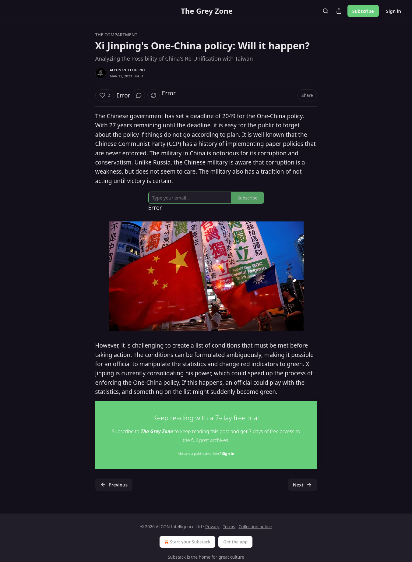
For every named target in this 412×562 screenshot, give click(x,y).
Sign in (393, 11)
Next (302, 485)
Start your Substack (186, 542)
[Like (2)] (104, 95)
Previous (114, 485)
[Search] (325, 11)
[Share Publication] (339, 11)
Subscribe (363, 11)
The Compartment (116, 34)
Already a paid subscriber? (206, 453)
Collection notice (255, 526)
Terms (229, 526)
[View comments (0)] (139, 95)
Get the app (235, 542)
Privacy (212, 526)
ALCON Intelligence (128, 70)
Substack (177, 557)
